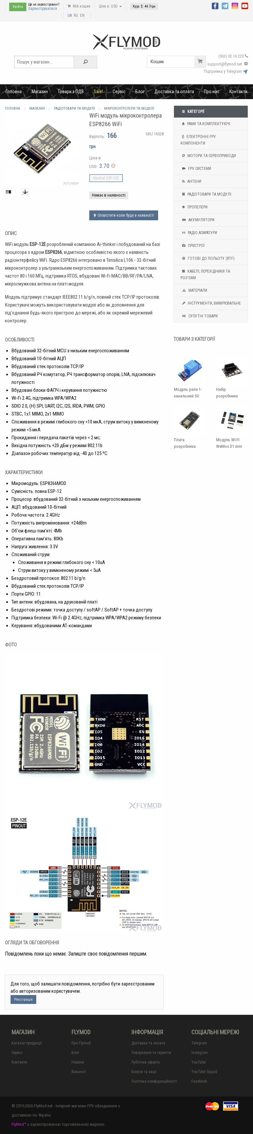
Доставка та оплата (174, 91)
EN (82, 15)
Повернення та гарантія (151, 1052)
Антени (191, 181)
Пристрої (193, 245)
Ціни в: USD (110, 6)
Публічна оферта (145, 1062)
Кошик (178, 62)
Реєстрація (23, 999)
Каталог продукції (27, 1043)
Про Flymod (81, 1043)
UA (70, 15)
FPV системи (196, 168)
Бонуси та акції (143, 1071)
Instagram (199, 1052)
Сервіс (119, 91)
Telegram (199, 1043)
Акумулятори (197, 220)
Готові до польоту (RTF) (208, 258)
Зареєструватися (42, 9)
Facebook (199, 1081)
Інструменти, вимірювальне (211, 303)
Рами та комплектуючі (205, 123)
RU (76, 15)
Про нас (211, 91)
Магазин (40, 91)
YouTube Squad (204, 1071)
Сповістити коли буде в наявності (123, 215)
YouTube (198, 1062)
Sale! (98, 91)
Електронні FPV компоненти (198, 139)
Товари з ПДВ (71, 91)
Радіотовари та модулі (206, 194)
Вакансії (78, 1071)
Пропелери (194, 207)
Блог (140, 91)
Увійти (18, 7)
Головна (14, 91)
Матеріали (194, 290)
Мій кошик (79, 6)
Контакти (238, 91)
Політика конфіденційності (154, 1081)
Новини (77, 1062)
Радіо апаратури (199, 232)
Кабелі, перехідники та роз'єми (205, 274)
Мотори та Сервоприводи (208, 155)
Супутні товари (199, 316)
